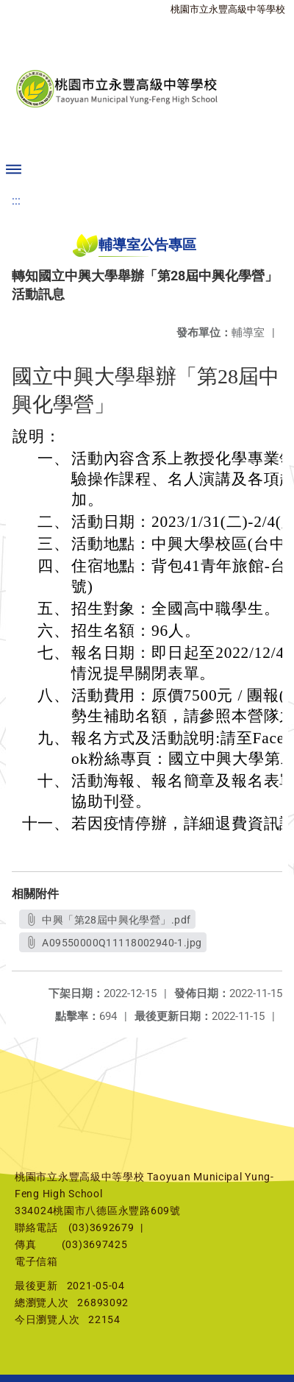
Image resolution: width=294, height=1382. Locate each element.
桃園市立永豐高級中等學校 (228, 9)
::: (16, 201)
